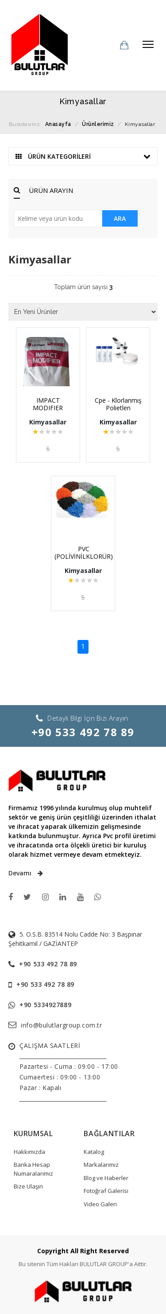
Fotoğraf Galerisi (106, 1191)
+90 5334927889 (45, 1004)
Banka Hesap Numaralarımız (33, 1169)
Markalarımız (101, 1165)
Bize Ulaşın (28, 1186)
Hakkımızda (29, 1152)
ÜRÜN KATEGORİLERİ (83, 156)
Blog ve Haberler (106, 1178)
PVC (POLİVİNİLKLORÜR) (83, 553)
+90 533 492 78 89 (83, 732)
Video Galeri (100, 1204)
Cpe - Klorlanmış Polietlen (118, 404)
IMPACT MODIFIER (48, 404)
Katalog (94, 1152)
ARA (120, 218)
